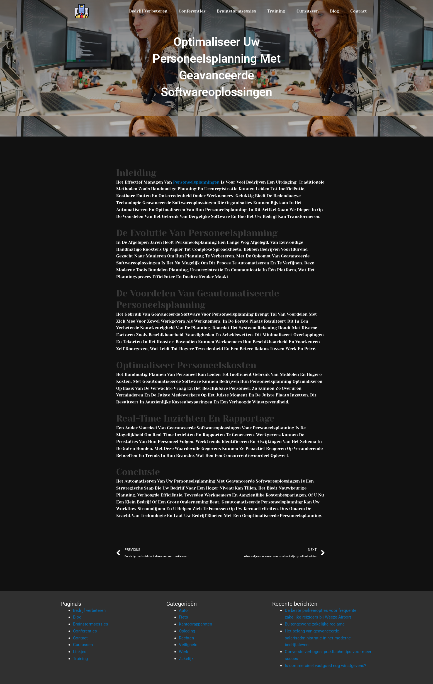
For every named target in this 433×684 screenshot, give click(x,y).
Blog (334, 11)
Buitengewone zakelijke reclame (315, 624)
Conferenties (192, 11)
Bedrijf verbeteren (148, 11)
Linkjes (79, 651)
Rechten (186, 638)
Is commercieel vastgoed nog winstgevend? (325, 665)
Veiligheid (188, 645)
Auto (183, 610)
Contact (358, 11)
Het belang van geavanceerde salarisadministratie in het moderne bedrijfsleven (318, 638)
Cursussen (307, 11)
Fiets (183, 617)
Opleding (187, 631)
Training (276, 11)
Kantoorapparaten (195, 624)
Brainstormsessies (236, 11)
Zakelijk (186, 658)
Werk (183, 651)
